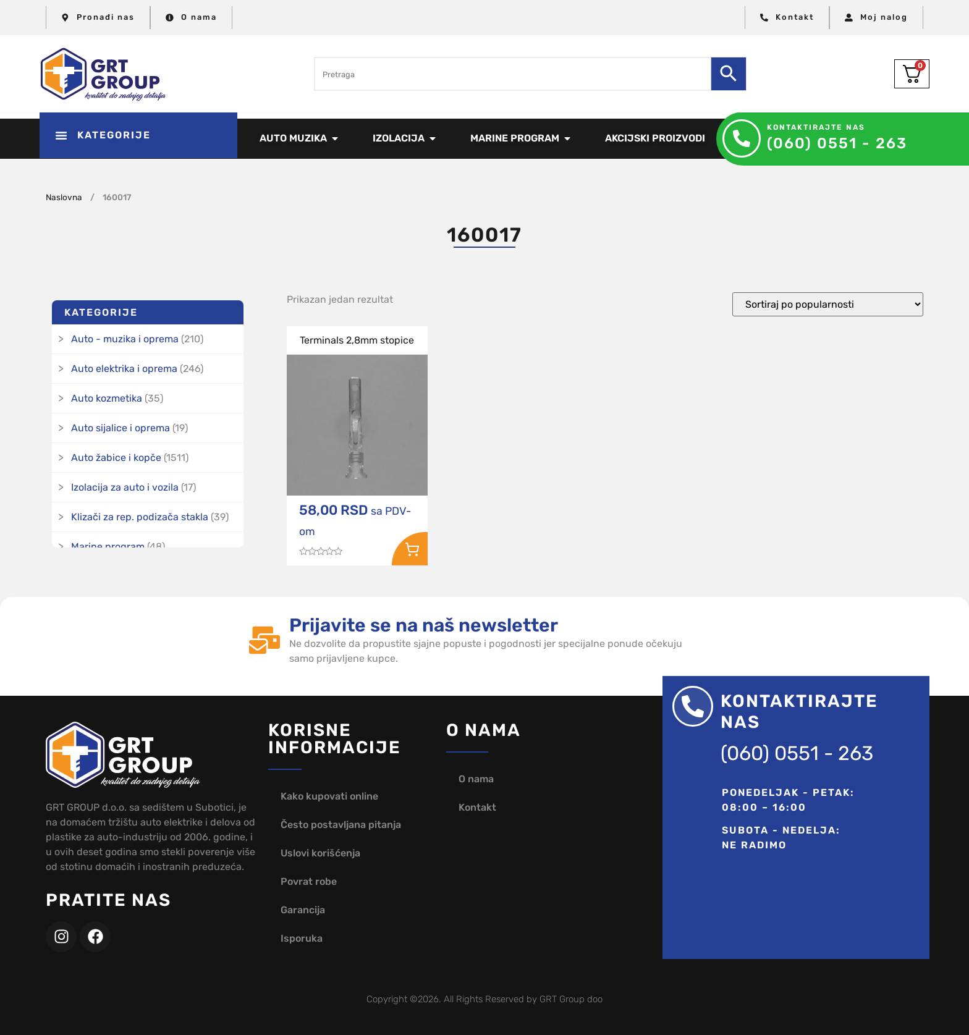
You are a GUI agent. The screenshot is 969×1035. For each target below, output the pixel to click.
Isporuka (302, 938)
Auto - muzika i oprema (125, 339)
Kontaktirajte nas (816, 127)
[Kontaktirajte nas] (741, 138)
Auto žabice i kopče (116, 457)
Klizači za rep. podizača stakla (139, 517)
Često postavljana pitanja (341, 824)
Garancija (303, 910)
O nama (476, 779)
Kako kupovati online (329, 796)
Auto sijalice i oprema (120, 428)
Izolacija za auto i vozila (125, 487)
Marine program (108, 546)
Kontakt (477, 807)
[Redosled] (827, 304)
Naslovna (64, 197)
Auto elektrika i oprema (124, 368)
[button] (138, 135)
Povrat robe (309, 881)
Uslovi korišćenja (320, 853)
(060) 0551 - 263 (837, 143)
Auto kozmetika (106, 398)
